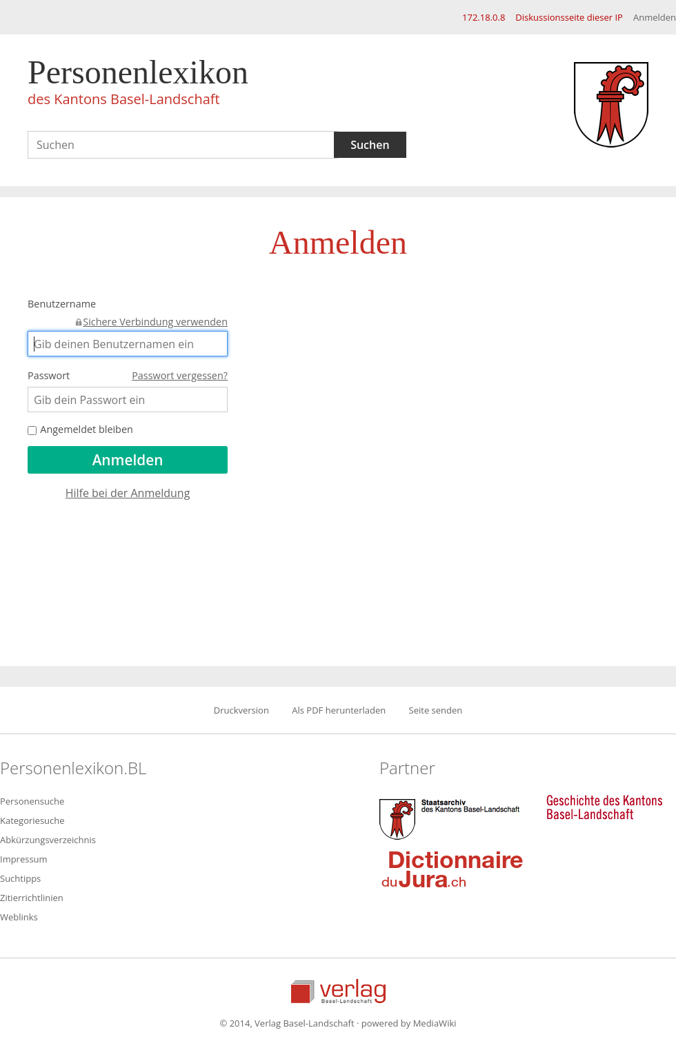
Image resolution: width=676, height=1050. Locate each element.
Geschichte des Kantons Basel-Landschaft (604, 807)
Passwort (128, 376)
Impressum (24, 859)
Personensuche (32, 801)
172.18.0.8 (483, 17)
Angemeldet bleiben (80, 429)
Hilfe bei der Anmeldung (128, 493)
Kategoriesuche (32, 820)
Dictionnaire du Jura (452, 868)
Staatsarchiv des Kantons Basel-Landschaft (452, 817)
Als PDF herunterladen (339, 710)
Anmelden (654, 17)
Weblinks (19, 917)
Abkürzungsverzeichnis (48, 840)
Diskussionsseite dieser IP (569, 17)
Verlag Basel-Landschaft (338, 991)
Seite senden (436, 710)
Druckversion (241, 710)
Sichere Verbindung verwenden (155, 321)
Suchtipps (20, 878)
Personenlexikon (138, 84)
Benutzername (128, 305)
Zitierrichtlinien (31, 897)
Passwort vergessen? (180, 375)
